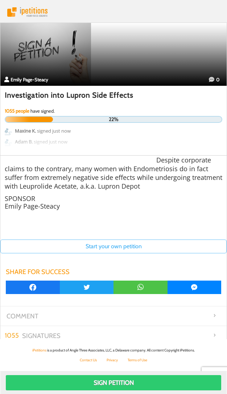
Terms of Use (137, 360)
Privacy (112, 360)
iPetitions (113, 12)
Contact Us (88, 360)
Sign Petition (114, 382)
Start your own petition (114, 246)
